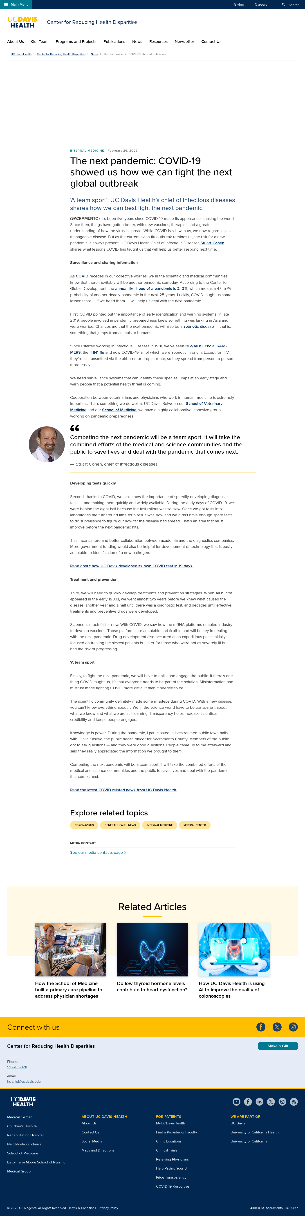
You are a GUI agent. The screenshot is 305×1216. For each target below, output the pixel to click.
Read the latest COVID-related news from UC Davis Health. (123, 790)
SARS (222, 346)
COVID (82, 276)
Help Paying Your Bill (172, 1168)
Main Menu (16, 4)
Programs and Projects (76, 41)
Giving (239, 4)
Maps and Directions (98, 1150)
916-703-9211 (17, 1067)
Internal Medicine (87, 150)
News (137, 41)
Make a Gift (278, 1046)
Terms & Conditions (82, 1208)
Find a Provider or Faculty (176, 1132)
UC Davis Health (21, 54)
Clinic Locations (169, 1141)
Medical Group (19, 1171)
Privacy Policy (108, 1208)
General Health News (120, 825)
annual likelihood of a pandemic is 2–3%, (151, 289)
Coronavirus (84, 825)
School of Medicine (119, 410)
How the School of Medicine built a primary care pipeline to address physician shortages (68, 990)
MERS (75, 352)
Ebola (210, 346)
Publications (114, 41)
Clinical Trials (166, 1150)
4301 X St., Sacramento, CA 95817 (274, 1208)
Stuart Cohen (211, 243)
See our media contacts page (96, 852)
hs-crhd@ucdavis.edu (24, 1081)
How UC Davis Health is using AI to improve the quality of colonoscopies (232, 990)
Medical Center (195, 825)
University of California (249, 1141)
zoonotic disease (199, 327)
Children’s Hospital (22, 1126)
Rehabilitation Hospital (25, 1135)
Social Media (92, 1141)
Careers (261, 4)
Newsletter (184, 41)
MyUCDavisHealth (170, 1123)
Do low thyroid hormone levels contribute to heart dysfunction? (152, 986)
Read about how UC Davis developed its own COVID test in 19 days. (131, 566)
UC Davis (238, 1123)
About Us (15, 41)
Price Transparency (171, 1177)
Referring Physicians (172, 1159)
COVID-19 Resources (172, 1186)
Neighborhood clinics (24, 1144)
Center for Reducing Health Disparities (61, 54)
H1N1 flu (97, 352)
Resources (158, 41)
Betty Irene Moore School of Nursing (36, 1162)
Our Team (40, 41)
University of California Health (255, 1132)
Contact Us (211, 41)
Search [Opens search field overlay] (290, 4)
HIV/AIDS (194, 346)
